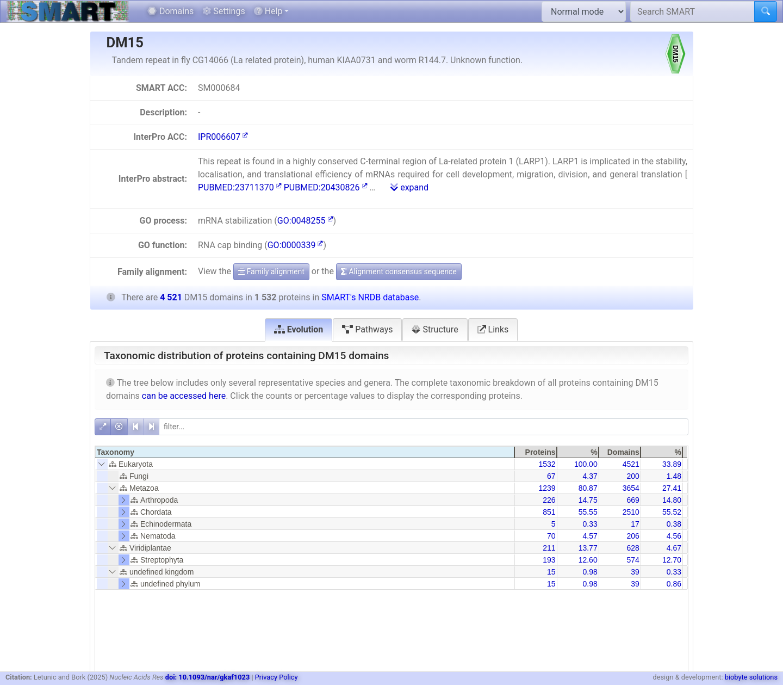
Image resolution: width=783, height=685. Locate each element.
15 (551, 571)
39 (635, 571)
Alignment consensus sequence (399, 271)
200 (632, 476)
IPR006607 (223, 137)
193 (549, 560)
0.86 (674, 583)
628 (632, 548)
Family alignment (271, 271)
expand (409, 187)
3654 (631, 488)
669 (632, 500)
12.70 (671, 560)
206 (632, 536)
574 (632, 560)
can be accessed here (184, 396)
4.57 (589, 536)
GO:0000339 (296, 245)
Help (268, 11)
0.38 (674, 524)
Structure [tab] (435, 329)
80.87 (588, 488)
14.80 (671, 500)
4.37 (589, 476)
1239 (546, 488)
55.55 (588, 512)
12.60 (588, 560)
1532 (546, 464)
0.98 (589, 571)
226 (549, 500)
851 (549, 512)
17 (635, 524)
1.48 (674, 476)
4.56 (674, 536)
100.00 (586, 464)
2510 (631, 512)
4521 (631, 464)
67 (551, 476)
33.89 (671, 464)
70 (551, 536)
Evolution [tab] (299, 329)
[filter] (423, 426)
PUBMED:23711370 (240, 187)
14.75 (588, 500)
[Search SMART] (692, 11)
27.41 (671, 488)
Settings (223, 11)
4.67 (674, 548)
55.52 (671, 512)
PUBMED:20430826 (326, 187)
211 (549, 548)
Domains (170, 11)
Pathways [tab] (367, 329)
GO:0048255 (305, 220)
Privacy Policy (276, 677)
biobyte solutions (751, 677)
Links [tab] (493, 329)
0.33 (589, 524)
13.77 (588, 548)
